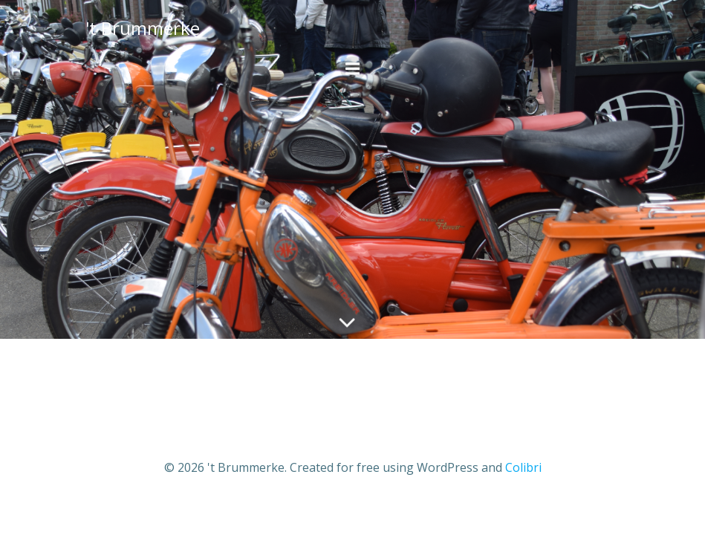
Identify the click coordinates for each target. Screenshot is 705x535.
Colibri (523, 467)
